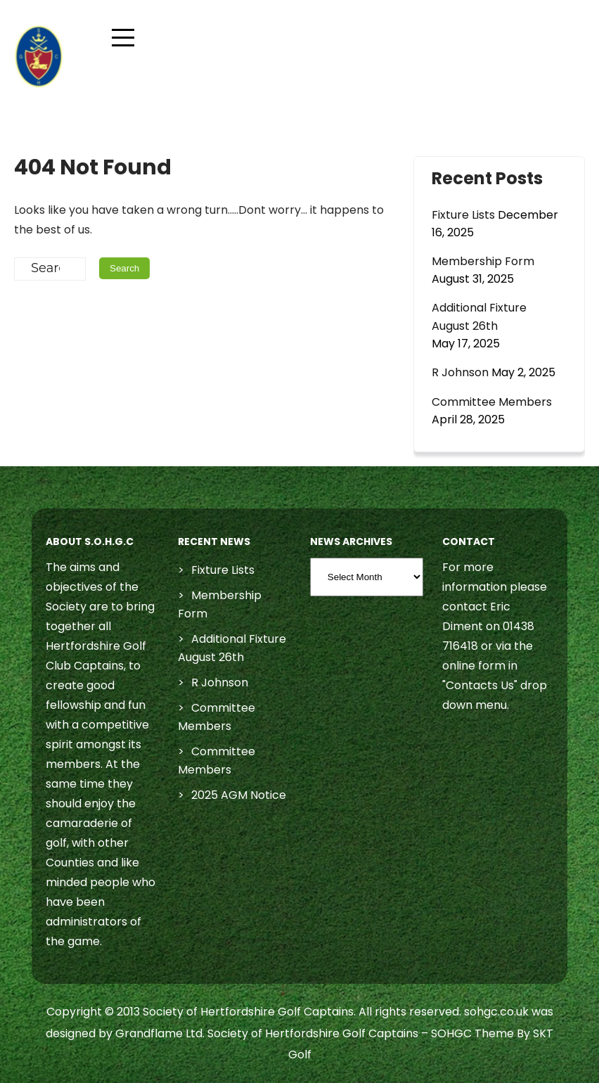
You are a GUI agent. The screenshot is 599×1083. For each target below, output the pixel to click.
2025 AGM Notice (238, 795)
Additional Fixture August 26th (479, 317)
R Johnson (460, 372)
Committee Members (492, 402)
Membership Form (483, 261)
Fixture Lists (463, 215)
